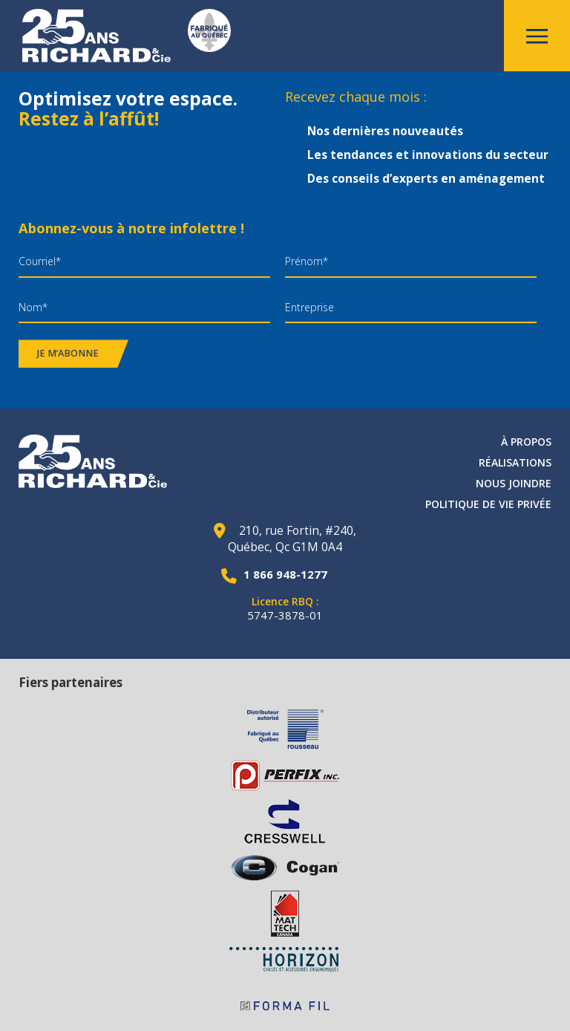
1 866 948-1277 (285, 574)
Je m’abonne (68, 353)
